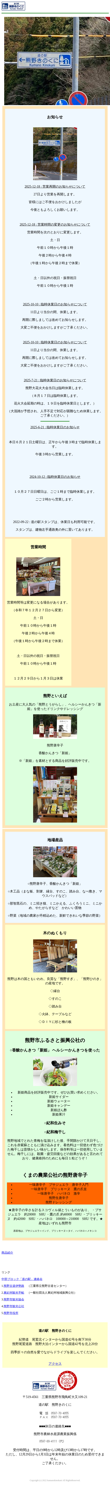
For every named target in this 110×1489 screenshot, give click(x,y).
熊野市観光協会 (14, 1299)
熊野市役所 (11, 1313)
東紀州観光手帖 (14, 1292)
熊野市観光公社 (14, 1306)
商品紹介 (7, 1252)
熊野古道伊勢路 (14, 1285)
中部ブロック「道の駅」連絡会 (21, 1279)
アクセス (55, 1364)
